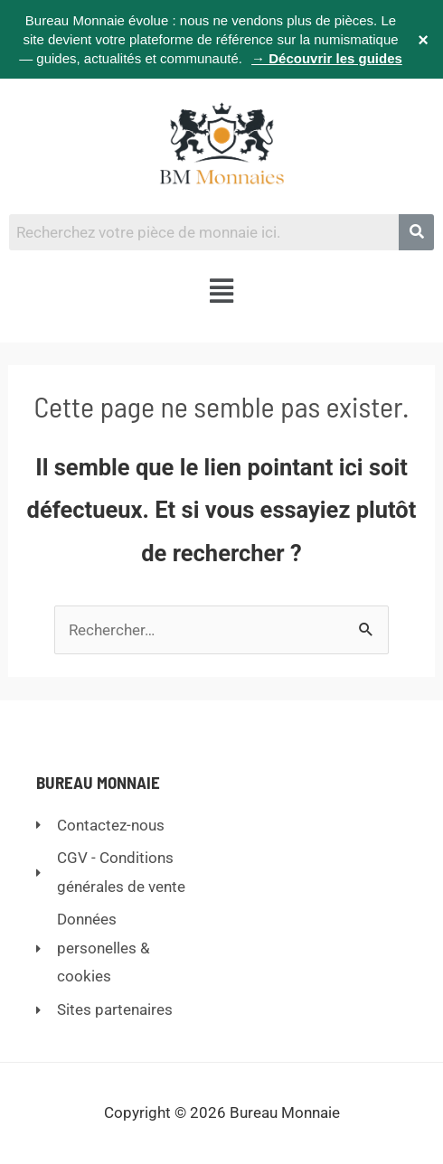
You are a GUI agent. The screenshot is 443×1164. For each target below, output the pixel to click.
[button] (222, 291)
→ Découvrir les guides (326, 58)
